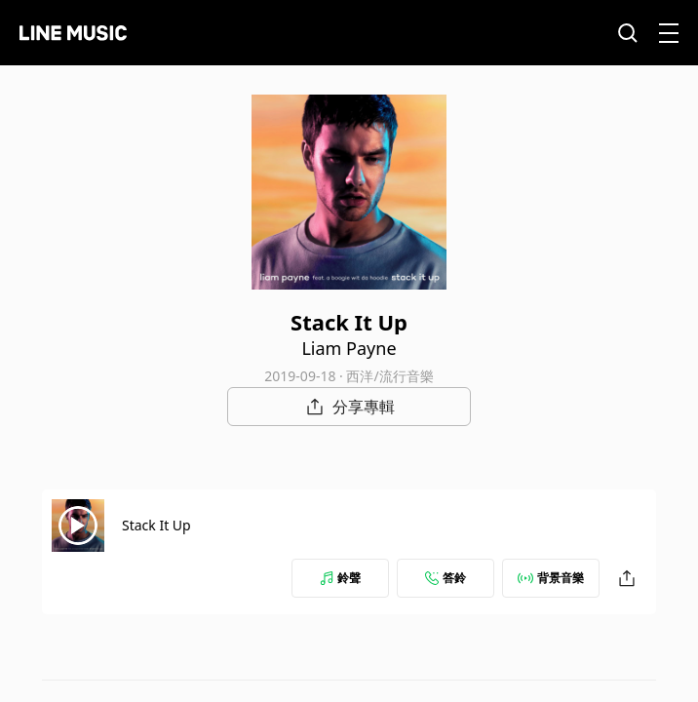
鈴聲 (340, 577)
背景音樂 (551, 577)
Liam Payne (348, 348)
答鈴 (445, 577)
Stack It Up (156, 525)
